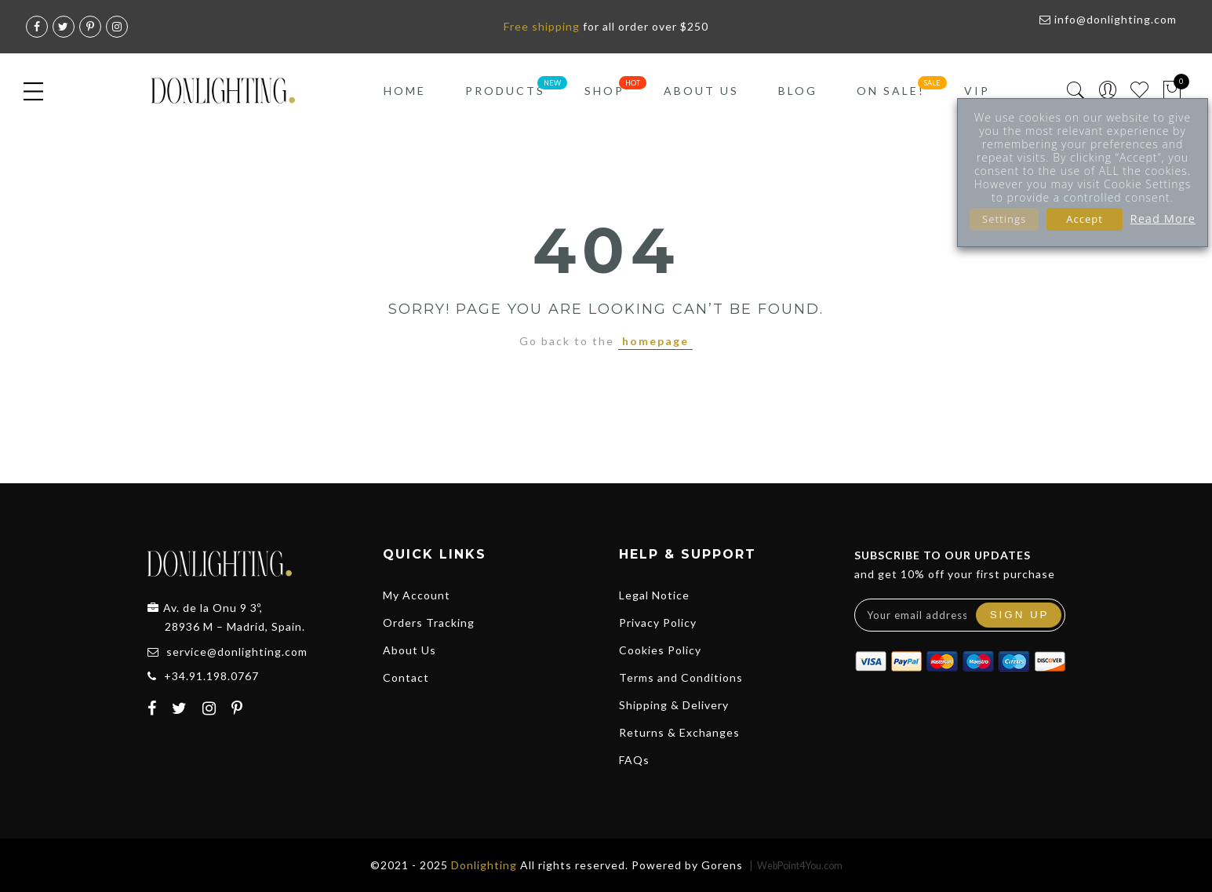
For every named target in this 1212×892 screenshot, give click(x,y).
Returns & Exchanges (679, 732)
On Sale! (891, 90)
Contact (406, 677)
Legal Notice (654, 595)
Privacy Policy (658, 622)
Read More (1163, 218)
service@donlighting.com (237, 651)
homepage (655, 341)
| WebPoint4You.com (796, 866)
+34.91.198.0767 (211, 676)
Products (505, 90)
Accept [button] (1084, 219)
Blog (797, 90)
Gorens (722, 865)
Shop (604, 90)
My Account (416, 595)
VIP (977, 90)
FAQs (634, 759)
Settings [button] (1004, 219)
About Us (701, 90)
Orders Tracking (429, 622)
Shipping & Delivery (674, 705)
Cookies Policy (660, 650)
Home (405, 90)
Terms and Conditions (681, 677)
